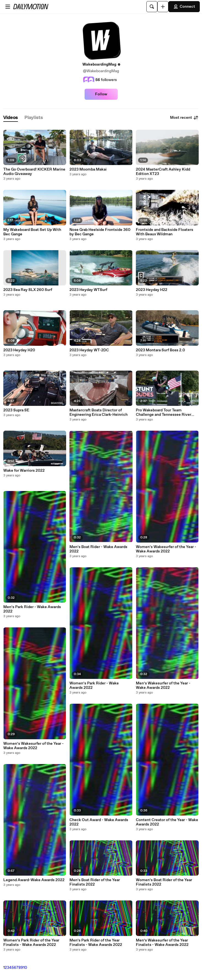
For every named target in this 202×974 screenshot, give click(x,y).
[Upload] (162, 6)
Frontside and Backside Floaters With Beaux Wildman (164, 232)
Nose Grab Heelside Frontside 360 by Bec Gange (99, 232)
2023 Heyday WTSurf (88, 290)
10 (25, 967)
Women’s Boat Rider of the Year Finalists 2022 (164, 882)
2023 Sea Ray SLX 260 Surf (27, 290)
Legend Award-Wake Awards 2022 (33, 880)
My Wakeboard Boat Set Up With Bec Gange (32, 232)
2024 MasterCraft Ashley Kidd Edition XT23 (163, 171)
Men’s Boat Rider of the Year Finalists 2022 (94, 882)
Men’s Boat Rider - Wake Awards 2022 (98, 549)
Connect (184, 6)
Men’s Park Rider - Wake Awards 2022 (32, 609)
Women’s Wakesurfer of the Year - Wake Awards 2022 (33, 745)
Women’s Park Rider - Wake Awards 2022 (94, 685)
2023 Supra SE (16, 410)
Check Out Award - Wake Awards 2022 (98, 822)
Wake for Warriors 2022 (24, 470)
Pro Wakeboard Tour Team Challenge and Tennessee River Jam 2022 (163, 412)
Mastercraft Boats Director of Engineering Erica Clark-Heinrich (98, 412)
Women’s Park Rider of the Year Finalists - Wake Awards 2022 (31, 942)
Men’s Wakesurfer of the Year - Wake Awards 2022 (163, 685)
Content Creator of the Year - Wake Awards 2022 (167, 822)
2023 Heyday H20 (19, 350)
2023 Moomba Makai (88, 169)
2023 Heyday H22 (151, 290)
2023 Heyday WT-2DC (89, 350)
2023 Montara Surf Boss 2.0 (160, 350)
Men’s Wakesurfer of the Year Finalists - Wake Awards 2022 (162, 942)
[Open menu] (7, 6)
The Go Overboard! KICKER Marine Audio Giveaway (34, 171)
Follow (101, 94)
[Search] (151, 6)
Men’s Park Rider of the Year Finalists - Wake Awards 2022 (95, 942)
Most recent (184, 117)
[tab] (10, 117)
